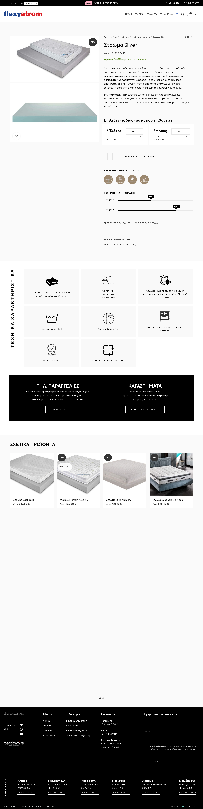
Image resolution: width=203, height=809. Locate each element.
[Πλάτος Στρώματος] (134, 131)
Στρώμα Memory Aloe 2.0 (74, 499)
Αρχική (46, 741)
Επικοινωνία (49, 756)
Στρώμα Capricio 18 (23, 499)
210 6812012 (31, 3)
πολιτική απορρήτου (158, 769)
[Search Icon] (183, 14)
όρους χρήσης (185, 766)
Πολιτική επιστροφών (76, 751)
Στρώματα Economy (140, 37)
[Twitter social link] (170, 3)
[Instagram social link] (173, 3)
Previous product (185, 37)
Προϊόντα (48, 751)
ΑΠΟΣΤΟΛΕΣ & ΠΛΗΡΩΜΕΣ (117, 223)
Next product (191, 37)
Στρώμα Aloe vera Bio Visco (168, 499)
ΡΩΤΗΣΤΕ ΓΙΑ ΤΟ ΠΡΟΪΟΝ (147, 223)
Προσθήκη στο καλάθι (139, 156)
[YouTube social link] (177, 3)
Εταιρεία (47, 746)
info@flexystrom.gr (110, 754)
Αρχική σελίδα (110, 37)
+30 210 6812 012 (109, 744)
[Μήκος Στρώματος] (180, 131)
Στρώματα (124, 37)
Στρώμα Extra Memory (118, 499)
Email (171, 754)
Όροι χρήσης (72, 746)
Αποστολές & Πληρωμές (78, 756)
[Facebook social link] (166, 3)
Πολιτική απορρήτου (76, 741)
